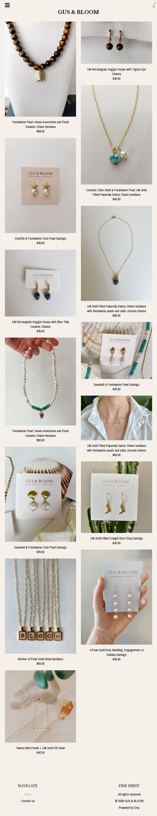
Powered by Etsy (129, 807)
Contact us (28, 801)
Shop (27, 794)
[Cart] (154, 6)
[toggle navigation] (7, 5)
